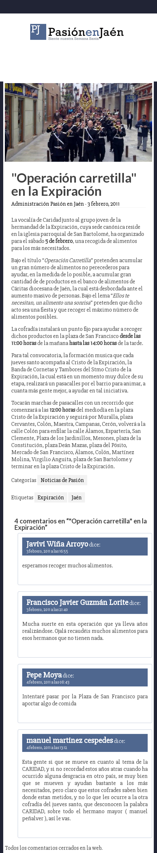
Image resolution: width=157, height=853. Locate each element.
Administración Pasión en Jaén (47, 203)
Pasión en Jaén (78, 32)
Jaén (76, 497)
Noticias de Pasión (62, 480)
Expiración (51, 497)
